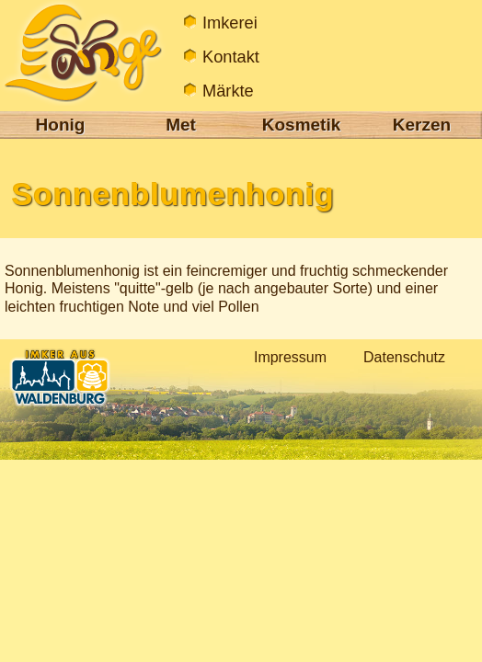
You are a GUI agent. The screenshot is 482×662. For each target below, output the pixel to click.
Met (181, 124)
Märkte (228, 90)
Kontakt (230, 56)
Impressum (290, 357)
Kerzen (422, 124)
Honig (61, 124)
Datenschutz (404, 357)
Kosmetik (301, 124)
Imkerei (230, 22)
